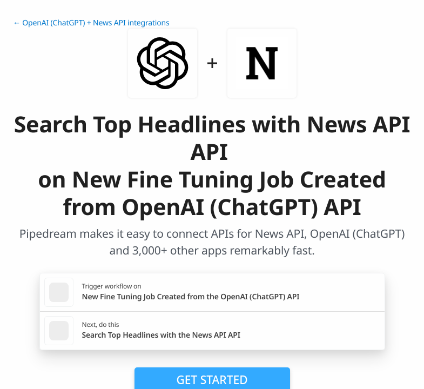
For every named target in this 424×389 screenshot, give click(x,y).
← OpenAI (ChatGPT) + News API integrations (91, 23)
